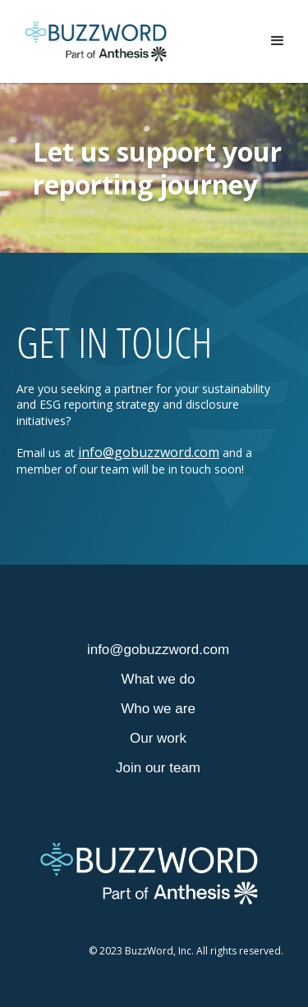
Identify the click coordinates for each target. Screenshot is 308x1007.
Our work (158, 738)
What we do (158, 679)
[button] (278, 41)
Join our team (158, 768)
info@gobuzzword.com (148, 452)
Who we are (158, 708)
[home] (95, 41)
